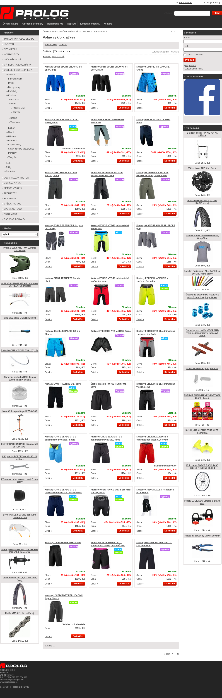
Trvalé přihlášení (195, 54)
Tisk (177, 654)
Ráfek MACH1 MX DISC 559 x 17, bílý (19, 350)
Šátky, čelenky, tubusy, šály (21, 149)
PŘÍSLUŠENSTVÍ (12, 59)
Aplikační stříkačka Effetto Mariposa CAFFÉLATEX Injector (19, 284)
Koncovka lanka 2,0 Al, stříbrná (202, 368)
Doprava (71, 24)
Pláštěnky (13, 91)
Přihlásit (189, 60)
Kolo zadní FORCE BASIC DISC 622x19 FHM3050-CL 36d (202, 466)
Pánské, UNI (51, 44)
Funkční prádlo (15, 79)
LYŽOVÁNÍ (9, 44)
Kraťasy (97, 31)
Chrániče (10, 171)
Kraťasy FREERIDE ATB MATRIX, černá (111, 331)
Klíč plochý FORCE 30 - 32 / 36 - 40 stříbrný (19, 457)
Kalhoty (11, 128)
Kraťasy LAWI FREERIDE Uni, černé (63, 384)
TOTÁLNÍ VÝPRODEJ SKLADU (19, 39)
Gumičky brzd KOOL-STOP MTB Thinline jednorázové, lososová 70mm (202, 333)
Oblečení (88, 31)
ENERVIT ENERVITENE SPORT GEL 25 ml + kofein (202, 396)
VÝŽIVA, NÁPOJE (12, 204)
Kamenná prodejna (90, 24)
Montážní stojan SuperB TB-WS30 (20, 411)
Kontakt (108, 24)
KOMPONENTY (11, 54)
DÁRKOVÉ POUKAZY (14, 219)
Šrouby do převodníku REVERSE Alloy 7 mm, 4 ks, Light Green (202, 296)
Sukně (11, 132)
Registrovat (190, 65)
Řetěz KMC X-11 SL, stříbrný (19, 613)
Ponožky (12, 153)
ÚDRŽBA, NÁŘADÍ (13, 183)
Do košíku (78, 108)
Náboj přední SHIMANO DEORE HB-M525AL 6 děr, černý (19, 550)
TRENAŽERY (10, 193)
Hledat (217, 13)
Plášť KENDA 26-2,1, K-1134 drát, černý (20, 579)
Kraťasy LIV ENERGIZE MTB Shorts (63, 542)
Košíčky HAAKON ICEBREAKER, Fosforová (202, 431)
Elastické (14, 99)
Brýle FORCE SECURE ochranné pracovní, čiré (19, 516)
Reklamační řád (55, 24)
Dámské (63, 44)
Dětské (13, 118)
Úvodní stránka (10, 24)
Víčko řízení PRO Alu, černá (202, 168)
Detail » (48, 108)
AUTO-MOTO (10, 214)
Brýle (8, 163)
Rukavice (12, 140)
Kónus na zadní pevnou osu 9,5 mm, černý (19, 480)
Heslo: (187, 46)
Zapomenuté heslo (194, 69)
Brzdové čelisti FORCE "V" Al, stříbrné (202, 134)
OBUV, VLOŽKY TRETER (16, 178)
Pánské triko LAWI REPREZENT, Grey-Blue (202, 237)
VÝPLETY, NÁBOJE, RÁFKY (18, 65)
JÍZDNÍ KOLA (10, 49)
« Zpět (167, 654)
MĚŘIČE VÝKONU (13, 188)
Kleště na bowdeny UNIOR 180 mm (202, 536)
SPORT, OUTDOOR (13, 209)
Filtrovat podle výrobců (53, 56)
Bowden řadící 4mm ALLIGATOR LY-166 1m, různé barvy (202, 272)
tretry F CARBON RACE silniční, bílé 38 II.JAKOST (19, 445)
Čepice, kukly (14, 144)
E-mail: (187, 37)
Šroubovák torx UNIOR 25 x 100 (20, 318)
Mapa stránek (185, 2)
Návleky (12, 136)
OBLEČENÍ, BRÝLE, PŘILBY (70, 31)
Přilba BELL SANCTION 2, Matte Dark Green (19, 249)
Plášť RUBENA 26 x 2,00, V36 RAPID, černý (202, 201)
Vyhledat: (168, 13)
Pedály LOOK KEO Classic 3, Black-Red (202, 502)
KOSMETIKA (10, 198)
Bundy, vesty (14, 87)
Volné (13, 103)
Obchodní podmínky (32, 24)
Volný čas (15, 122)
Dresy (11, 83)
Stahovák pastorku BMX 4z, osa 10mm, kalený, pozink (20, 378)
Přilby (8, 167)
